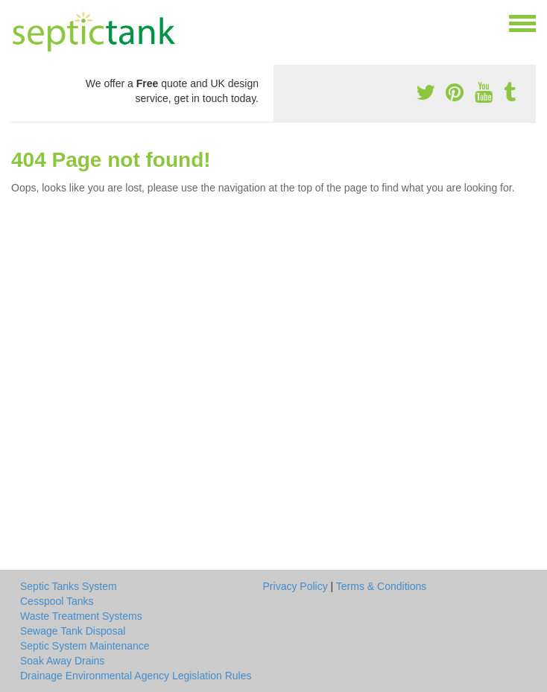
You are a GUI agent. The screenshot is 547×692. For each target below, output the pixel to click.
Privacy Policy (295, 586)
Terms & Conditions (381, 586)
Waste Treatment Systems (81, 616)
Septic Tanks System (68, 586)
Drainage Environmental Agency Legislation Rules (136, 676)
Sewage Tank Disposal (72, 631)
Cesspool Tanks (57, 601)
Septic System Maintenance (85, 646)
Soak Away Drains (62, 661)
